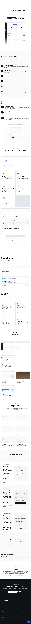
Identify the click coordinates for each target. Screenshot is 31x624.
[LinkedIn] (3, 605)
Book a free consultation (11, 18)
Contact (17, 611)
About (17, 608)
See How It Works (21, 18)
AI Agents (2, 611)
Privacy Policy (3, 617)
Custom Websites (3, 608)
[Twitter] (2, 605)
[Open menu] (29, 1)
